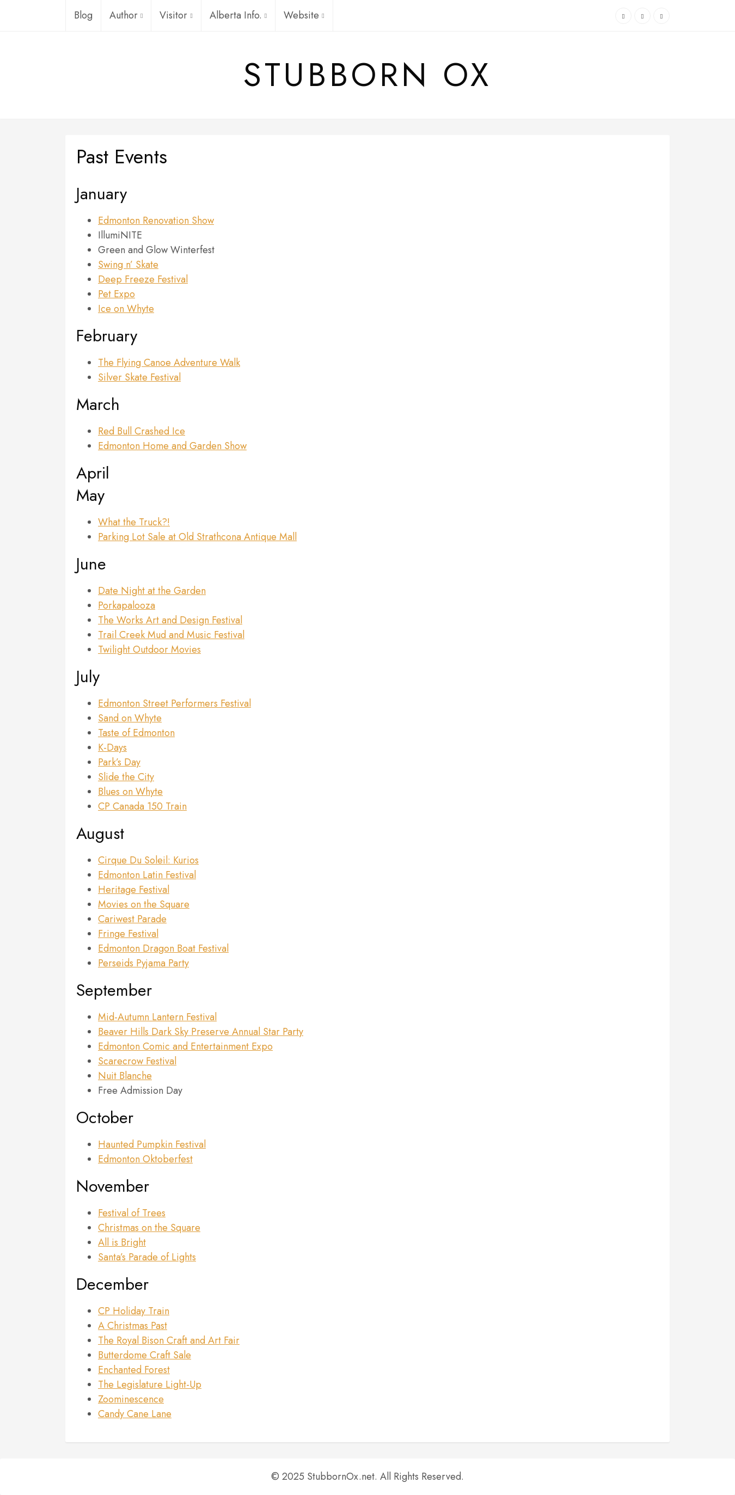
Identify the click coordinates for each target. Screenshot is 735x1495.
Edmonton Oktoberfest (145, 1159)
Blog (83, 15)
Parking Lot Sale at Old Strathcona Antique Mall (197, 537)
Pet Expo (116, 294)
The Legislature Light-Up (149, 1384)
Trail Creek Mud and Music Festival (171, 635)
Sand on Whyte (130, 718)
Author (126, 15)
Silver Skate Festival (139, 377)
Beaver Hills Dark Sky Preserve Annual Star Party (200, 1032)
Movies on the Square (143, 904)
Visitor (176, 15)
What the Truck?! (134, 522)
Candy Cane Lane (134, 1414)
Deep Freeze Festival (143, 279)
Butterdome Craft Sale (144, 1355)
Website (304, 15)
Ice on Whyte (126, 309)
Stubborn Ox (367, 75)
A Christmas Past (132, 1326)
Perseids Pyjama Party (143, 963)
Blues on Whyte (130, 792)
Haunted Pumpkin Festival (152, 1144)
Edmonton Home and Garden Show (172, 446)
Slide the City (126, 777)
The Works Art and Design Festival (170, 620)
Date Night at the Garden (152, 591)
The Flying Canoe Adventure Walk (169, 363)
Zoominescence (131, 1399)
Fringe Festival (128, 934)
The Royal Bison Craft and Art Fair (169, 1340)
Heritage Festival (133, 890)
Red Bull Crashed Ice (141, 431)
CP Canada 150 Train (142, 806)
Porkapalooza (126, 605)
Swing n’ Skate (128, 265)
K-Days (112, 747)
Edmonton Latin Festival (147, 875)
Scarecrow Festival (137, 1061)
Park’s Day (119, 762)
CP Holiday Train (133, 1311)
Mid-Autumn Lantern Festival (157, 1017)
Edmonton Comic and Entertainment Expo (185, 1046)
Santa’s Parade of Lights (147, 1257)
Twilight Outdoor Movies (149, 649)
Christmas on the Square (149, 1228)
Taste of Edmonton (136, 733)
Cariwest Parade (132, 919)
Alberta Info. (238, 15)
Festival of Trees (132, 1213)
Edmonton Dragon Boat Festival (163, 948)
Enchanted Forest (134, 1370)
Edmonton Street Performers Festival (174, 703)
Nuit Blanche (125, 1076)
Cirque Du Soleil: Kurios (148, 860)
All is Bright (122, 1242)
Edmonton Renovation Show (156, 220)
